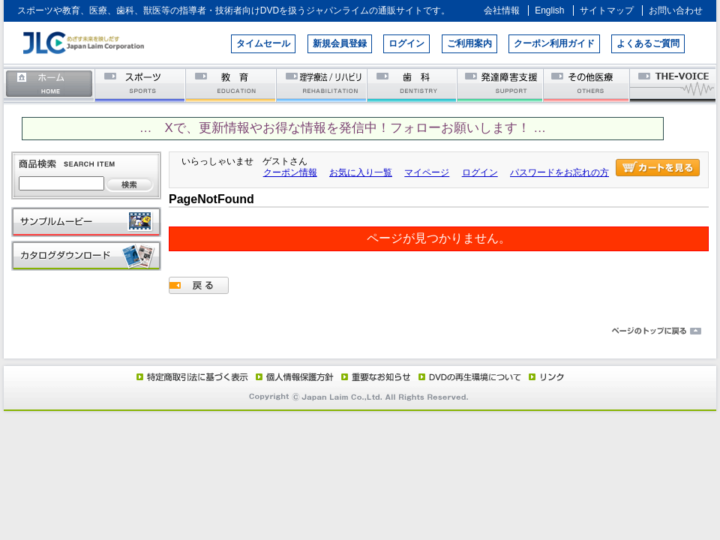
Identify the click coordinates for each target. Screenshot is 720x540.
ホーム (49, 84)
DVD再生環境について (471, 376)
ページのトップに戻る (360, 331)
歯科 (413, 84)
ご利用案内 (469, 43)
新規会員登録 (340, 43)
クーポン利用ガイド (554, 43)
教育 (231, 84)
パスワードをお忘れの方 (559, 172)
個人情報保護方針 (292, 376)
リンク (545, 376)
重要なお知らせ (373, 376)
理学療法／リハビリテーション (322, 84)
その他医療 (587, 84)
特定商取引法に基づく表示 (191, 376)
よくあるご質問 (648, 43)
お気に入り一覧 (360, 172)
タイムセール (263, 43)
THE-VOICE (673, 84)
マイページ (426, 172)
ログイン (406, 43)
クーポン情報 (290, 172)
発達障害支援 (501, 84)
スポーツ (140, 84)
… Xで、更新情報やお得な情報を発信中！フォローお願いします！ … (343, 128)
